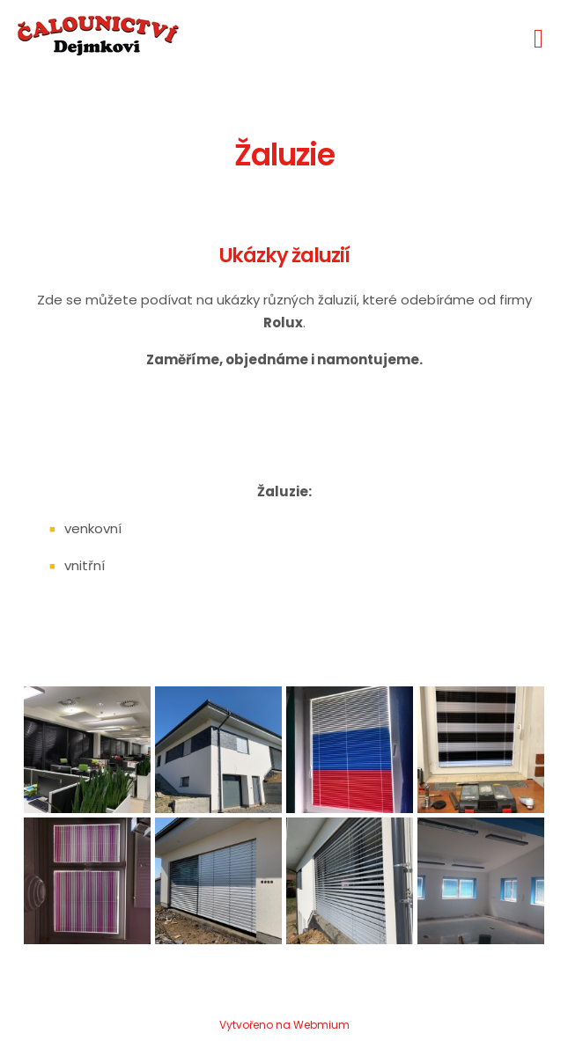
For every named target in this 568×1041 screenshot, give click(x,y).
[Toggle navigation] (538, 35)
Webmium (321, 1024)
